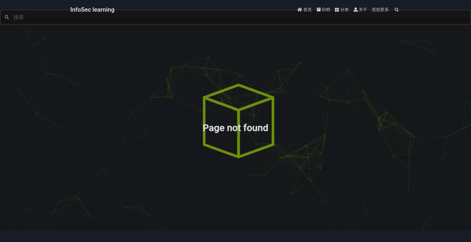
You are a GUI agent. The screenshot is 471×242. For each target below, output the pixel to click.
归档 (323, 9)
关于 (360, 9)
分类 (341, 9)
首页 (304, 9)
